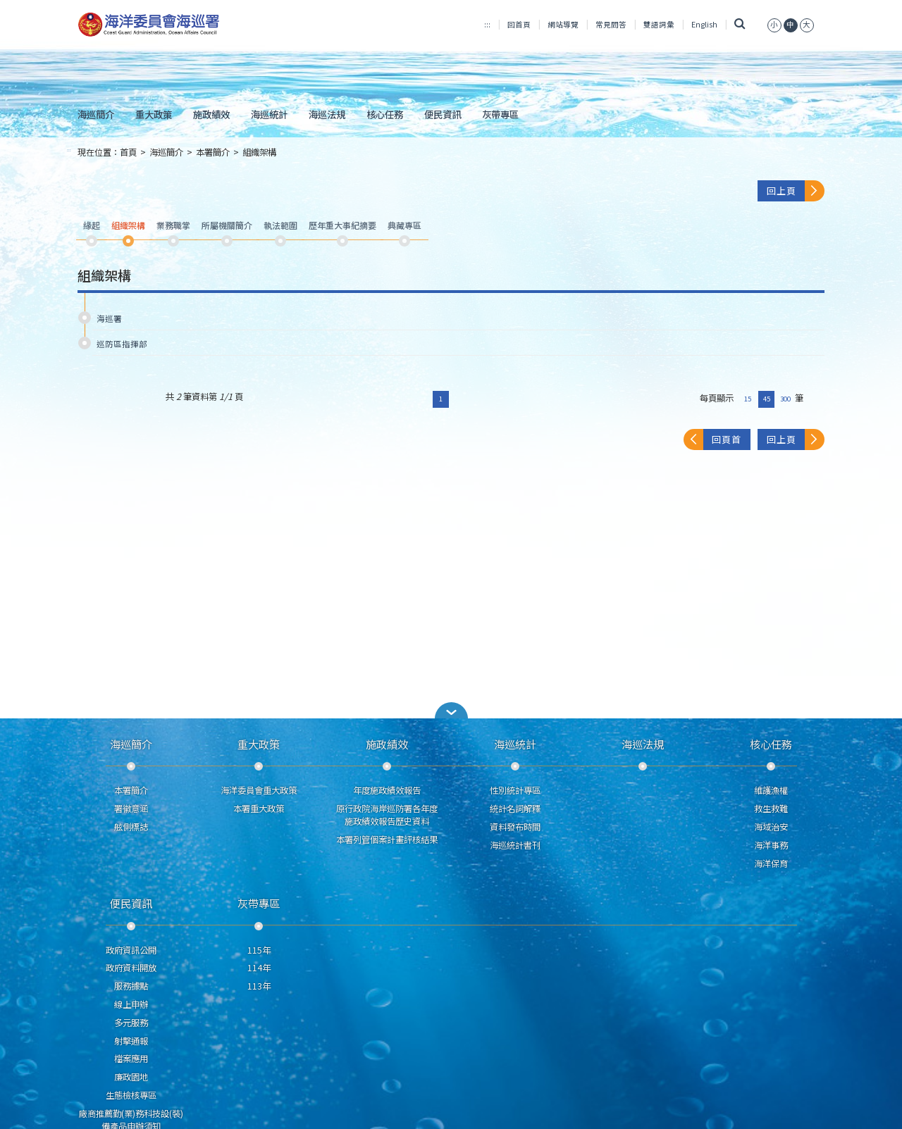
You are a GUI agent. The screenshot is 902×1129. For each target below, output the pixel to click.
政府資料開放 (131, 967)
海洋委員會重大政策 (259, 790)
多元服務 (131, 1022)
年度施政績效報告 (387, 790)
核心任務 (384, 114)
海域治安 (771, 827)
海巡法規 (327, 114)
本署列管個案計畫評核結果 (387, 839)
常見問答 (610, 24)
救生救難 (771, 808)
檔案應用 (131, 1058)
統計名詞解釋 (515, 808)
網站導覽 (563, 24)
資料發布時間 (515, 827)
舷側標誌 (131, 827)
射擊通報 (131, 1041)
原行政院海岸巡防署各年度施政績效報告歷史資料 (387, 815)
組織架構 (259, 152)
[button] (451, 710)
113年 (259, 986)
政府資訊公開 (131, 950)
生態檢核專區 (131, 1095)
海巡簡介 (96, 114)
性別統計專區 (515, 790)
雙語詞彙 (658, 24)
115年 (259, 950)
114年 (259, 967)
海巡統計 (269, 114)
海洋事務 (771, 845)
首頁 (128, 152)
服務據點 (131, 986)
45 (766, 399)
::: (487, 24)
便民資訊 (442, 114)
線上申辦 (131, 1004)
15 (747, 399)
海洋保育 (771, 863)
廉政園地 (131, 1077)
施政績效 (211, 114)
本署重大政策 (258, 808)
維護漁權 (771, 790)
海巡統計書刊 (515, 845)
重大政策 (153, 114)
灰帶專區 (500, 114)
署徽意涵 (131, 808)
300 (785, 399)
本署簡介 (213, 152)
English (704, 24)
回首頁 (519, 24)
